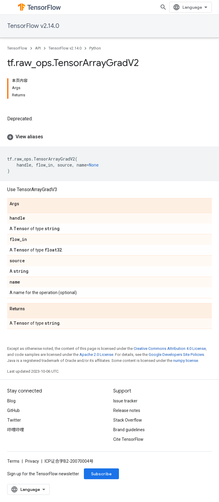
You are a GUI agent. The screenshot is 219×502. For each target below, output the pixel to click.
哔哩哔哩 (15, 429)
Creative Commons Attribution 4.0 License (170, 348)
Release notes (126, 410)
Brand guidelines (129, 429)
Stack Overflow (127, 420)
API (38, 48)
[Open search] (163, 7)
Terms (13, 461)
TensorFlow (17, 48)
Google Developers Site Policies (176, 354)
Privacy (32, 461)
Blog (11, 400)
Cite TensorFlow (128, 439)
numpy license (185, 360)
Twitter (14, 420)
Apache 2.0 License (96, 354)
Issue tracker (125, 400)
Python (95, 48)
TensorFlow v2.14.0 (33, 26)
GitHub (13, 410)
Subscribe (101, 473)
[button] (109, 136)
